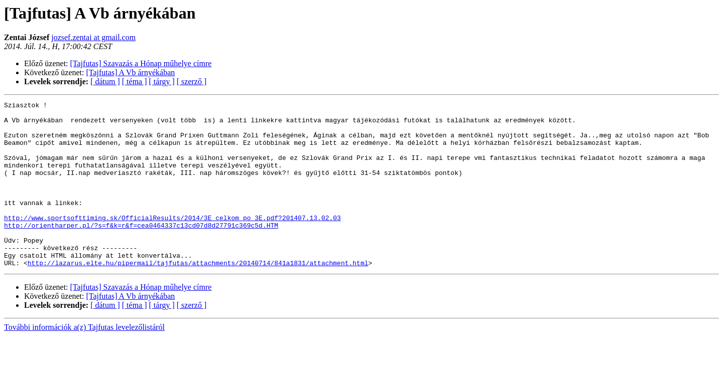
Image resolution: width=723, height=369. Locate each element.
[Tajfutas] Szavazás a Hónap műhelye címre (141, 63)
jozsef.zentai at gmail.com (93, 37)
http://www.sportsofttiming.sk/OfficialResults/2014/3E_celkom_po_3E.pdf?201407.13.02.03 (172, 241)
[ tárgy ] (162, 81)
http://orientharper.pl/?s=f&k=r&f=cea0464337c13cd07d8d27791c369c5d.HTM (141, 250)
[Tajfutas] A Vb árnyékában (130, 72)
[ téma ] (134, 81)
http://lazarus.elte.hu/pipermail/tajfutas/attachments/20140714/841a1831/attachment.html (198, 295)
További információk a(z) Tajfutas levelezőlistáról (84, 360)
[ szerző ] (192, 81)
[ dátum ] (105, 81)
